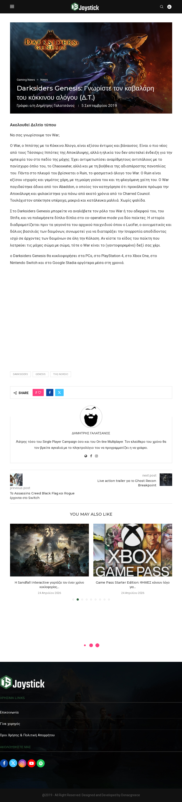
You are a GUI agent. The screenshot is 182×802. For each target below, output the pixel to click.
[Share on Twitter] (59, 392)
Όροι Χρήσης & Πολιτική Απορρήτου (27, 735)
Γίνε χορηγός (10, 724)
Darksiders (20, 374)
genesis (41, 374)
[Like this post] (39, 392)
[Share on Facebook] (49, 392)
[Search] (161, 6)
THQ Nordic (60, 374)
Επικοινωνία (9, 712)
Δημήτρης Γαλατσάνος (55, 105)
